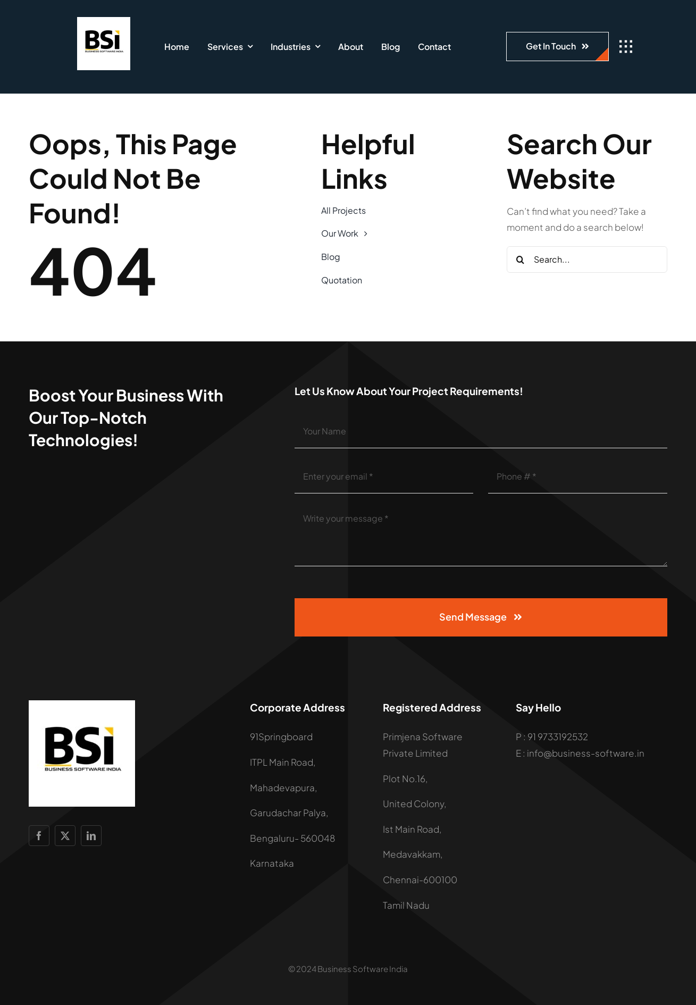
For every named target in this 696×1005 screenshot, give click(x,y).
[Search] (520, 259)
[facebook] (39, 835)
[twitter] (65, 835)
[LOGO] (103, 21)
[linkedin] (91, 835)
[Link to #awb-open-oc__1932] (625, 46)
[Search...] (587, 259)
